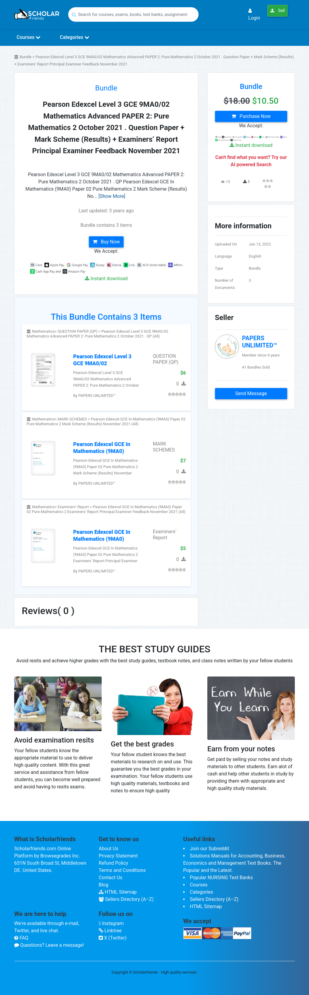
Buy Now (106, 242)
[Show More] (111, 196)
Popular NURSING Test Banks (221, 877)
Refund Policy (113, 863)
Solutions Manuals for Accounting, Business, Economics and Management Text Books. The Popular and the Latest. (234, 863)
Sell (277, 10)
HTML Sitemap (118, 892)
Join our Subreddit (209, 848)
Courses (28, 37)
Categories (74, 37)
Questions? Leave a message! (49, 945)
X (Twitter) (112, 938)
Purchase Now (251, 116)
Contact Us (111, 877)
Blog (103, 885)
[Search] (133, 14)
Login (254, 14)
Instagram (111, 923)
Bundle (106, 88)
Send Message (251, 393)
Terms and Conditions (122, 870)
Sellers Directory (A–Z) (126, 899)
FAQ (21, 938)
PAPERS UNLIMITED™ (259, 341)
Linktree (110, 930)
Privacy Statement (118, 856)
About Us (108, 848)
